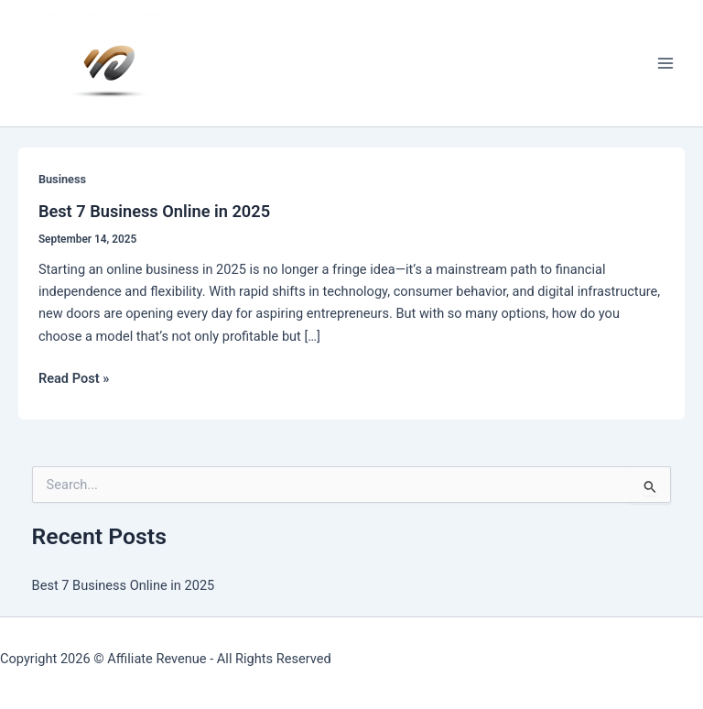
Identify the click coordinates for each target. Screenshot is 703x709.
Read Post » (73, 378)
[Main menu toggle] (665, 63)
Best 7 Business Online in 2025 (154, 211)
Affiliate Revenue (156, 658)
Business (62, 179)
